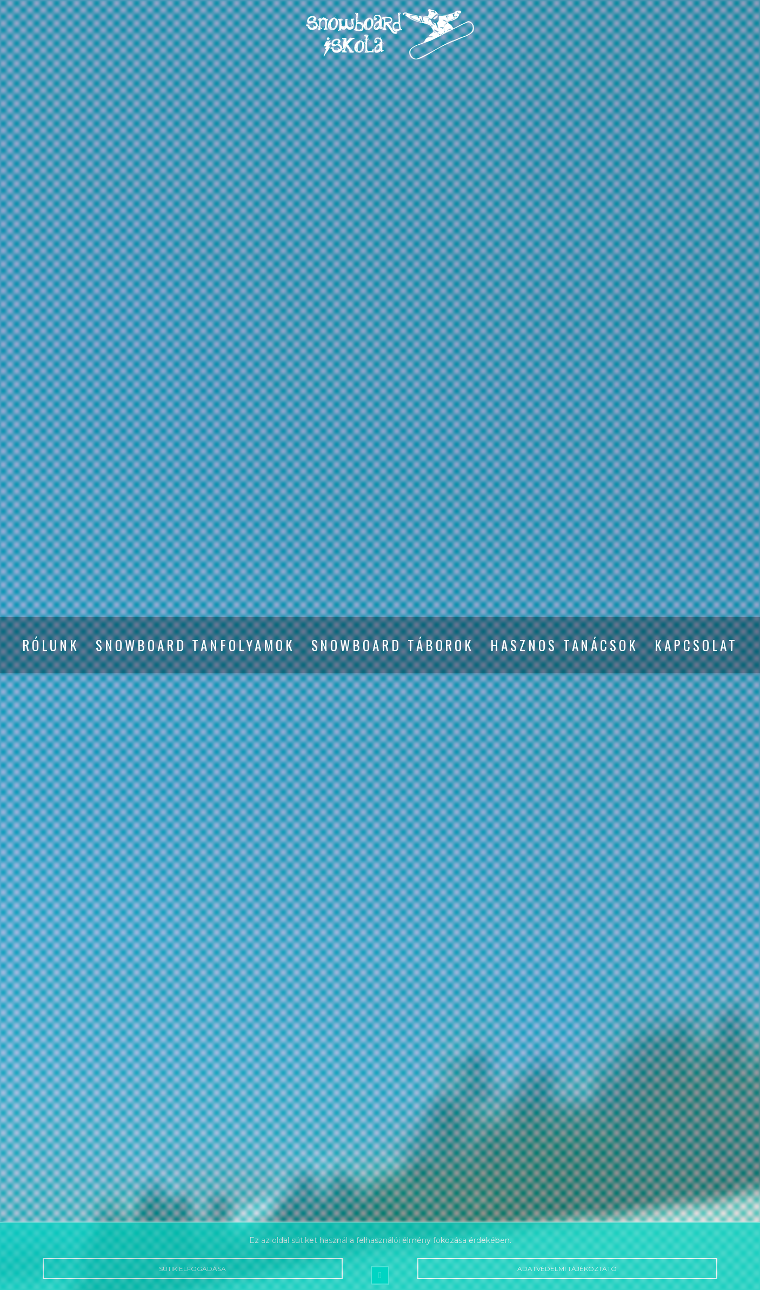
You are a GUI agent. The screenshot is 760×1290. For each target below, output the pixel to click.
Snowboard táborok (393, 645)
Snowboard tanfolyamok (195, 645)
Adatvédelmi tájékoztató (567, 1268)
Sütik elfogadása (192, 1268)
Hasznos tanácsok (564, 645)
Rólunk (51, 645)
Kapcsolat (696, 645)
